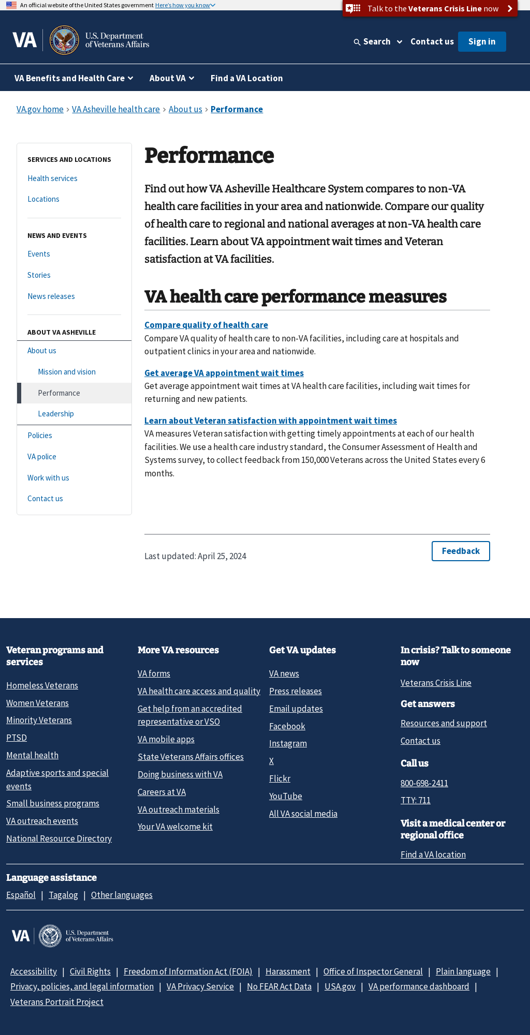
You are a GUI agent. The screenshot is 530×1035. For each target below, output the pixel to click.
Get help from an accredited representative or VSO (190, 715)
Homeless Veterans (42, 685)
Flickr (279, 778)
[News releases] (74, 296)
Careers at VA (162, 792)
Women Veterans (37, 703)
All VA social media (303, 813)
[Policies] (74, 435)
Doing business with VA (180, 774)
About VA (168, 78)
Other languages (122, 895)
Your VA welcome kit (175, 826)
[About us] (74, 351)
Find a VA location (433, 854)
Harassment (288, 971)
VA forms (154, 673)
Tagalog (63, 895)
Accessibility (33, 971)
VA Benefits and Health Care (69, 78)
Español (21, 895)
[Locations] (74, 199)
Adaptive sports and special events (57, 779)
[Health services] (74, 178)
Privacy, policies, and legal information (82, 986)
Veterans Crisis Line (436, 682)
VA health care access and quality (199, 691)
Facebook (287, 726)
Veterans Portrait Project (57, 1002)
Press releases (295, 691)
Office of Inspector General (373, 971)
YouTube (285, 796)
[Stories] (74, 275)
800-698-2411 (424, 783)
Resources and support (444, 723)
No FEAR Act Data (279, 986)
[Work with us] (74, 478)
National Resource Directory (59, 838)
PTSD (16, 737)
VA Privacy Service (200, 986)
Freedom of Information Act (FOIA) (188, 971)
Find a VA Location (247, 78)
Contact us (432, 41)
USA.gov (340, 986)
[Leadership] (74, 414)
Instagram (288, 743)
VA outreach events (42, 821)
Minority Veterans (39, 720)
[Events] (74, 254)
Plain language (463, 971)
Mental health (32, 755)
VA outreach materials (178, 809)
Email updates (296, 708)
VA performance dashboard (419, 986)
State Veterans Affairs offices (191, 756)
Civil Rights (90, 971)
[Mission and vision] (74, 372)
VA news (284, 673)
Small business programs (52, 803)
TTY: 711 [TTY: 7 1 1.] (416, 800)
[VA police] (74, 457)
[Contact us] (74, 498)
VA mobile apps (166, 739)
